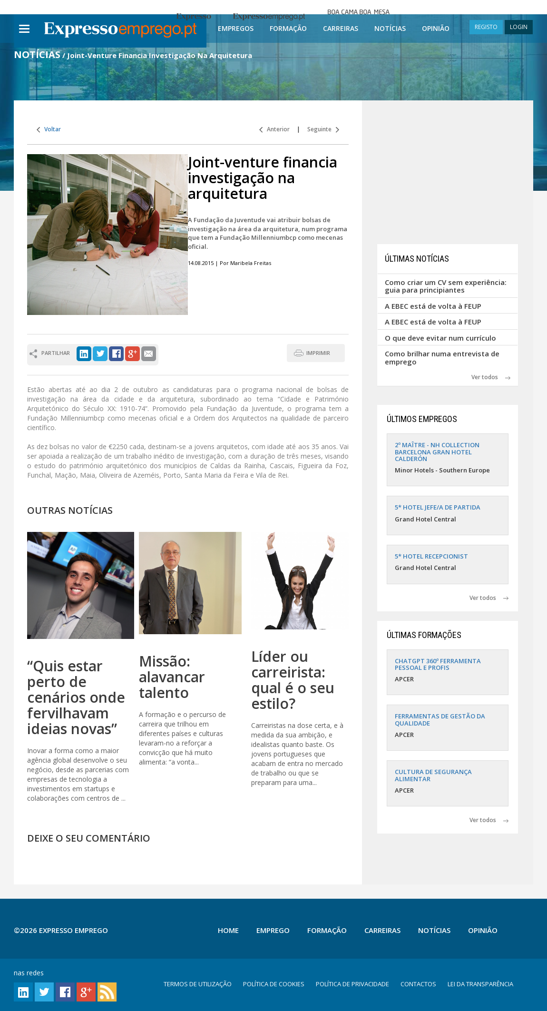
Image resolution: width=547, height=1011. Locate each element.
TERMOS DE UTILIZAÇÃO (198, 984)
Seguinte (323, 129)
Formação (288, 28)
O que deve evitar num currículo (440, 338)
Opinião (435, 28)
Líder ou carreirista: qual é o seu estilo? (292, 680)
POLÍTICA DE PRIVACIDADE (352, 984)
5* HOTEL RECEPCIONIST (431, 556)
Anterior (274, 129)
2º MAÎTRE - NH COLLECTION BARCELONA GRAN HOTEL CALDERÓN (437, 452)
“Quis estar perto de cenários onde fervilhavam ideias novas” (76, 697)
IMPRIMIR (318, 352)
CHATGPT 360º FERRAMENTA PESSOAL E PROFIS (438, 664)
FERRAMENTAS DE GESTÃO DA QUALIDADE (440, 719)
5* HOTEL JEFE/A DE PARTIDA (437, 507)
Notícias (390, 28)
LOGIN (518, 27)
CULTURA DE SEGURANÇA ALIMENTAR (433, 775)
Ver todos (490, 377)
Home (228, 930)
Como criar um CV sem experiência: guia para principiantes (446, 286)
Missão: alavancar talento (172, 676)
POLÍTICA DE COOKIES (273, 984)
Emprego (273, 930)
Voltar (49, 129)
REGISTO (486, 27)
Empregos (236, 28)
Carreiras (340, 28)
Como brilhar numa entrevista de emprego (442, 357)
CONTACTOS (418, 984)
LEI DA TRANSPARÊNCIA (480, 984)
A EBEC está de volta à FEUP (433, 306)
